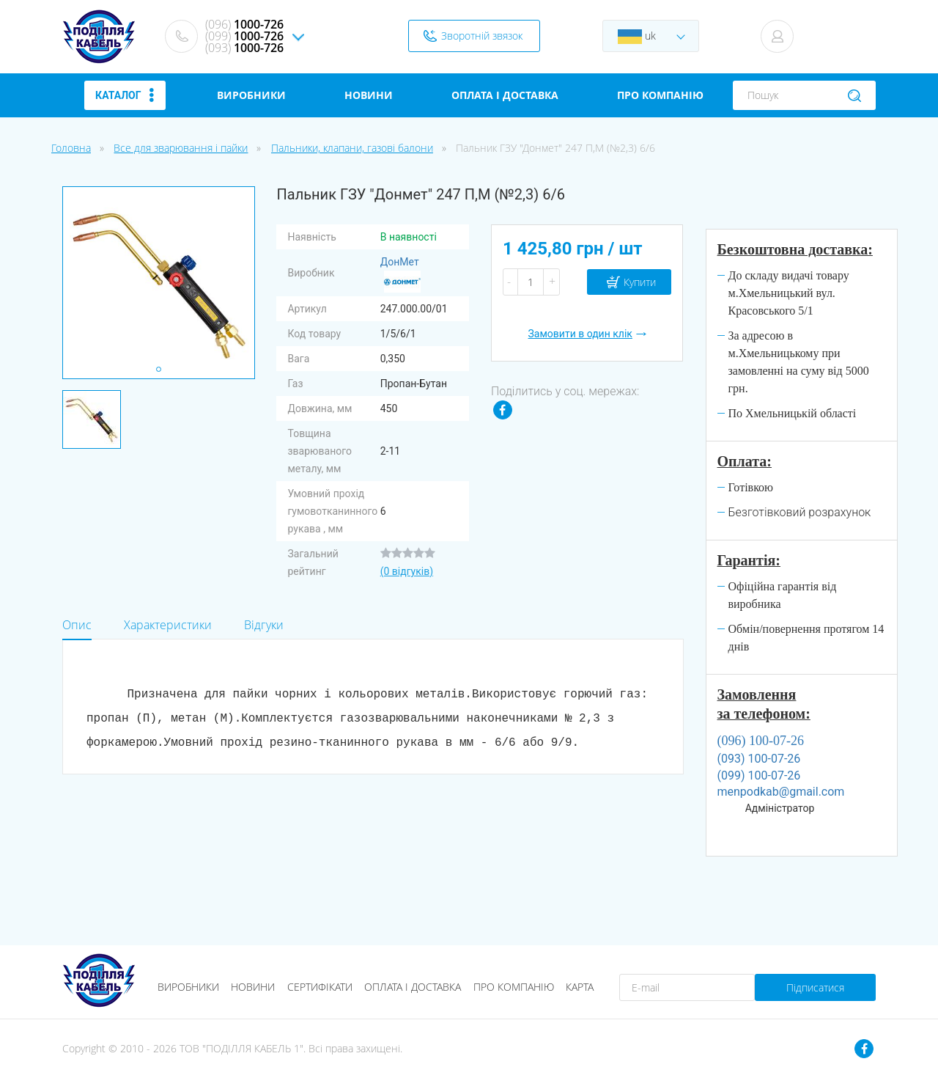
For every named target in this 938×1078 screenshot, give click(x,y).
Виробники (188, 987)
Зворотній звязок (481, 36)
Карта (580, 987)
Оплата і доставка (412, 987)
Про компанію (513, 987)
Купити (640, 282)
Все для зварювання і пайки (181, 148)
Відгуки (264, 625)
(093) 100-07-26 (759, 759)
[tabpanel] (91, 419)
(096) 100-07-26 (760, 740)
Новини (253, 987)
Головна (71, 148)
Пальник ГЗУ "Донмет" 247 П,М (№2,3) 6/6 (555, 148)
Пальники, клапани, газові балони (352, 148)
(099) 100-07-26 (759, 775)
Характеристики (168, 625)
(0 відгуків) (406, 571)
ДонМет (400, 274)
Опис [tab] (77, 625)
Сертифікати (319, 987)
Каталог (124, 95)
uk (637, 36)
